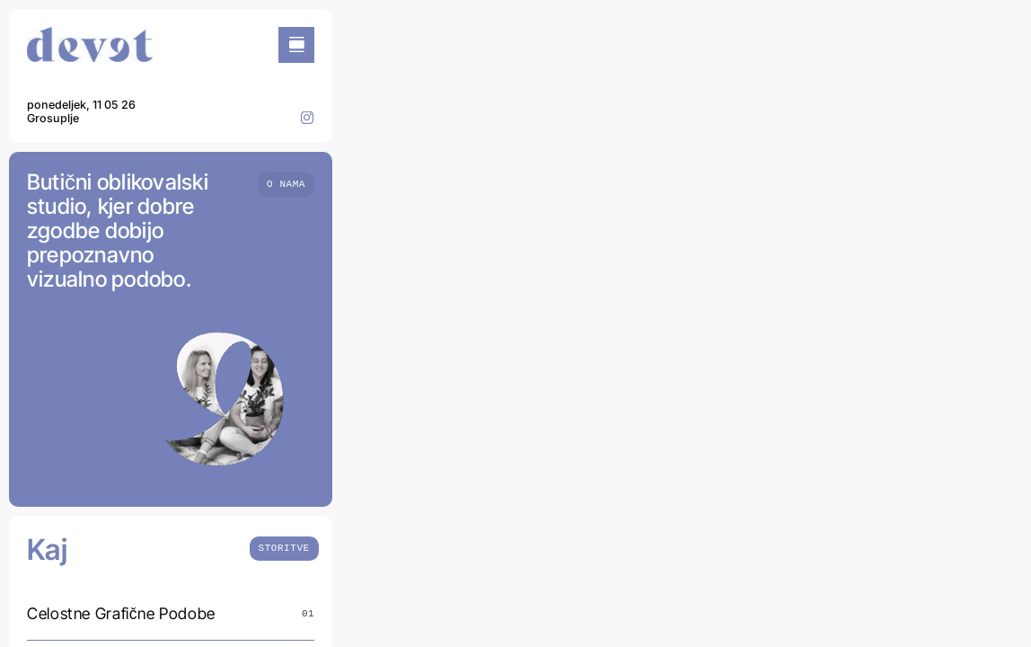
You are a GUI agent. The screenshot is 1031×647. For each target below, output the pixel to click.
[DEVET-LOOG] (90, 34)
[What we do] (284, 547)
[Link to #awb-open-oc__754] (296, 45)
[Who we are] (286, 183)
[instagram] (307, 117)
